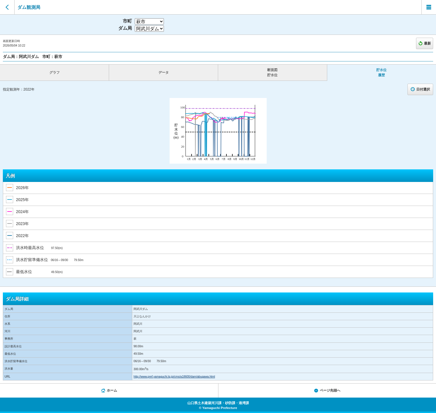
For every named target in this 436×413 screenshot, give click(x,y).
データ (163, 73)
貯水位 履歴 (381, 72)
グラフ (54, 73)
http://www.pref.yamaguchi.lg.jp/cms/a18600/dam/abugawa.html (174, 376)
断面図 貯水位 (272, 72)
